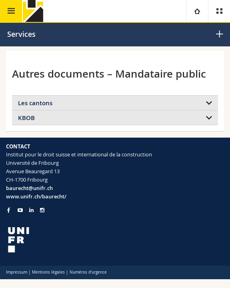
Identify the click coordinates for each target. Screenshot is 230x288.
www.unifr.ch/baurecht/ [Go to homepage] (36, 196)
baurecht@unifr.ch (29, 188)
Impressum (16, 272)
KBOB (26, 118)
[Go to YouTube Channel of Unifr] (20, 210)
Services (21, 34)
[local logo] (115, 240)
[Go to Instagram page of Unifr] (42, 210)
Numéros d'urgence (88, 272)
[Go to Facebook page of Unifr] (8, 210)
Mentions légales (48, 272)
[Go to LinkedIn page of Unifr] (31, 210)
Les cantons (35, 103)
